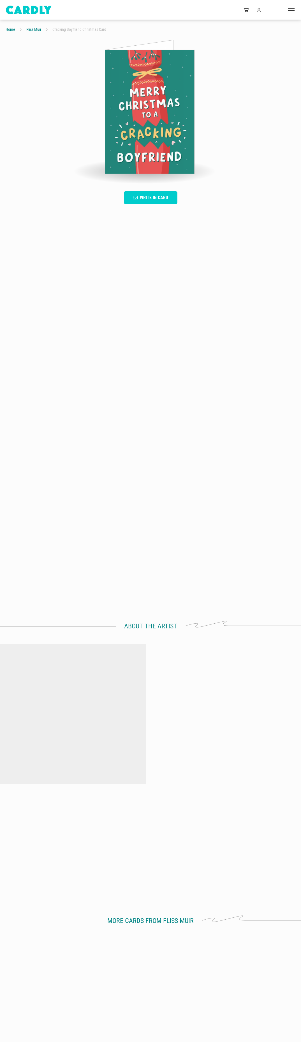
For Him (199, 421)
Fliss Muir (33, 29)
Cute (224, 421)
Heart (107, 421)
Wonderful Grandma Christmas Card (39, 774)
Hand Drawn (21, 421)
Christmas (135, 421)
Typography (55, 421)
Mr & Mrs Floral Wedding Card (187, 771)
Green (83, 421)
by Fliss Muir (39, 783)
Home (10, 29)
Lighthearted (168, 421)
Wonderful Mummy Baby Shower (261, 771)
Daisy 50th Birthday (113, 771)
